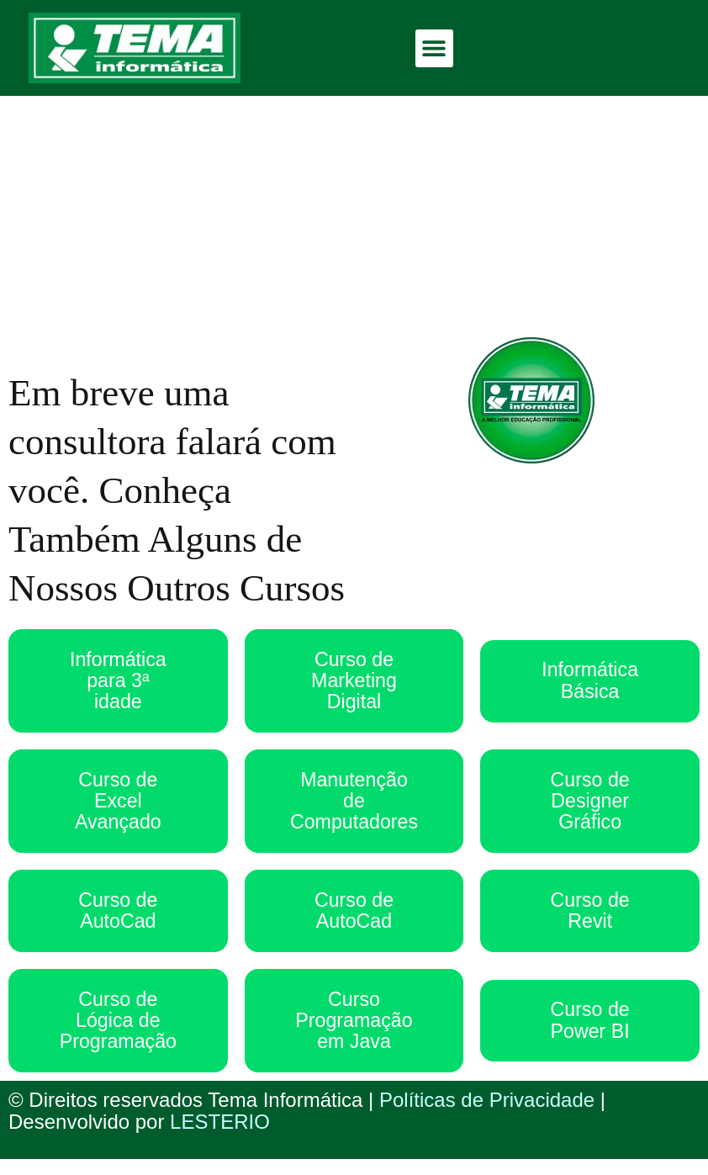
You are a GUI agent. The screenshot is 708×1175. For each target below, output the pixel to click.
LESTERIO (220, 1137)
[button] (434, 48)
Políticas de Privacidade (486, 1115)
